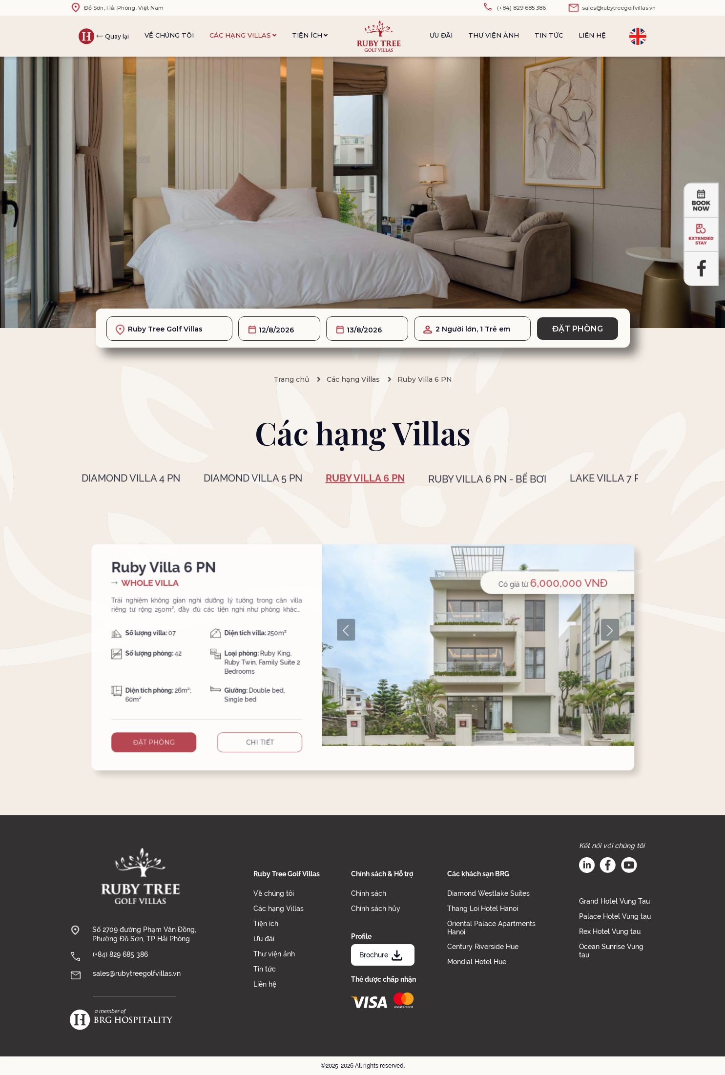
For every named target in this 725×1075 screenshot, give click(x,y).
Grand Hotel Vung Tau (614, 901)
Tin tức (549, 35)
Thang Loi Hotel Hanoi (482, 908)
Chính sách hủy (375, 908)
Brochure (382, 955)
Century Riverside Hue (482, 947)
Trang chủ (291, 379)
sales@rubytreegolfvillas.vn (137, 973)
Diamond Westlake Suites (488, 893)
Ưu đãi (441, 35)
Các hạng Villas (242, 35)
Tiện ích (310, 35)
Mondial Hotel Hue (476, 962)
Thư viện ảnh (493, 35)
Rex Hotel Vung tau (610, 931)
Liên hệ (592, 35)
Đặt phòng (577, 328)
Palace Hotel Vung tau (615, 916)
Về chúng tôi (169, 35)
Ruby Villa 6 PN (424, 379)
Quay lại (117, 36)
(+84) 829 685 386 (120, 954)
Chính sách (368, 893)
